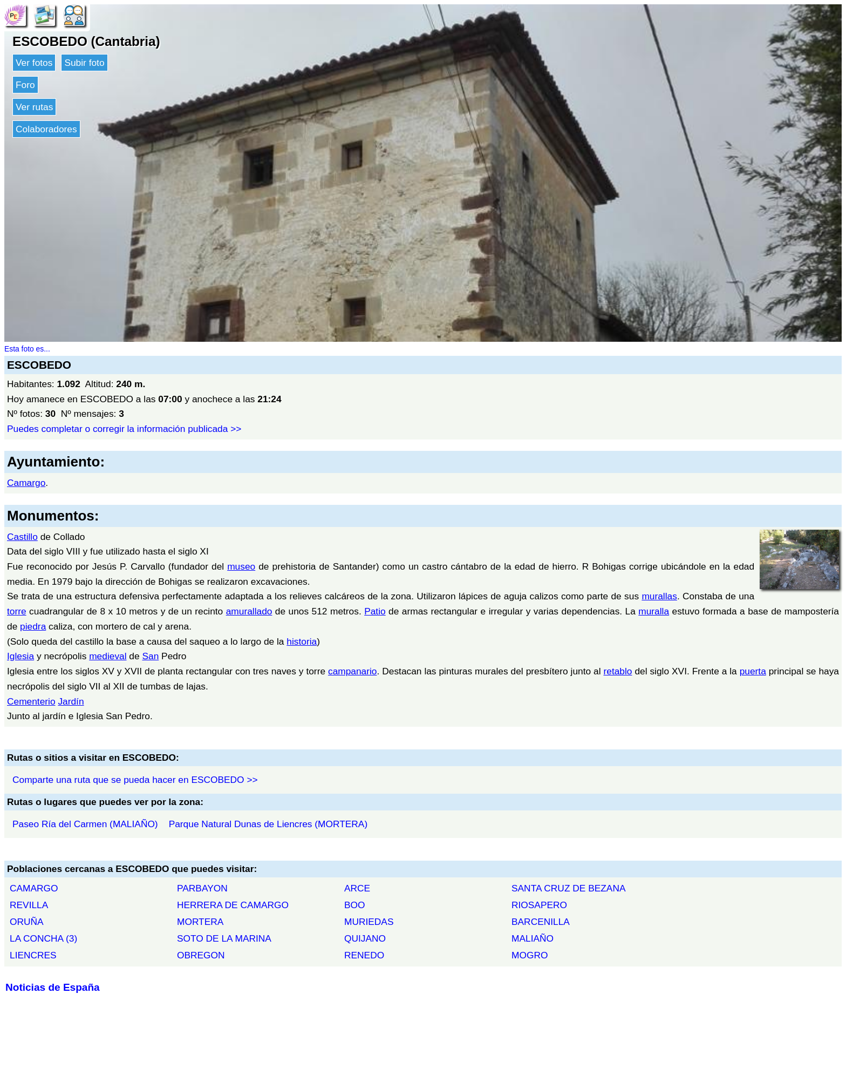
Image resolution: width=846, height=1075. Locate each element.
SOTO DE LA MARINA (224, 938)
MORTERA (200, 921)
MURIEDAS (368, 921)
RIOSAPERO (539, 905)
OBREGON (201, 955)
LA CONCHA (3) (43, 938)
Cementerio (31, 701)
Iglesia (20, 656)
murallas (659, 596)
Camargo (26, 482)
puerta (753, 671)
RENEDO (364, 955)
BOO (354, 905)
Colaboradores (46, 129)
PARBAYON (202, 888)
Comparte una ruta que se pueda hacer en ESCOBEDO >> (135, 779)
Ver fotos (34, 62)
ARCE (357, 888)
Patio (375, 611)
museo (241, 566)
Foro (25, 84)
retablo (618, 671)
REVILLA (29, 905)
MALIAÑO (532, 938)
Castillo (22, 536)
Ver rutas (34, 107)
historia (301, 641)
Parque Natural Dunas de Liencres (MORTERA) (268, 824)
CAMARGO (34, 888)
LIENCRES (33, 955)
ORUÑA (27, 921)
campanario (352, 671)
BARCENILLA (540, 921)
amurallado (249, 611)
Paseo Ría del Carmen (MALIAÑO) (85, 824)
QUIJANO (365, 938)
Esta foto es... (27, 348)
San (150, 656)
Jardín (71, 701)
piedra (33, 626)
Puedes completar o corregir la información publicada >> (124, 428)
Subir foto (84, 62)
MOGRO (529, 955)
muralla (653, 611)
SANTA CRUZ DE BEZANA (568, 888)
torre (16, 611)
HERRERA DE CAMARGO (233, 905)
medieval (107, 656)
